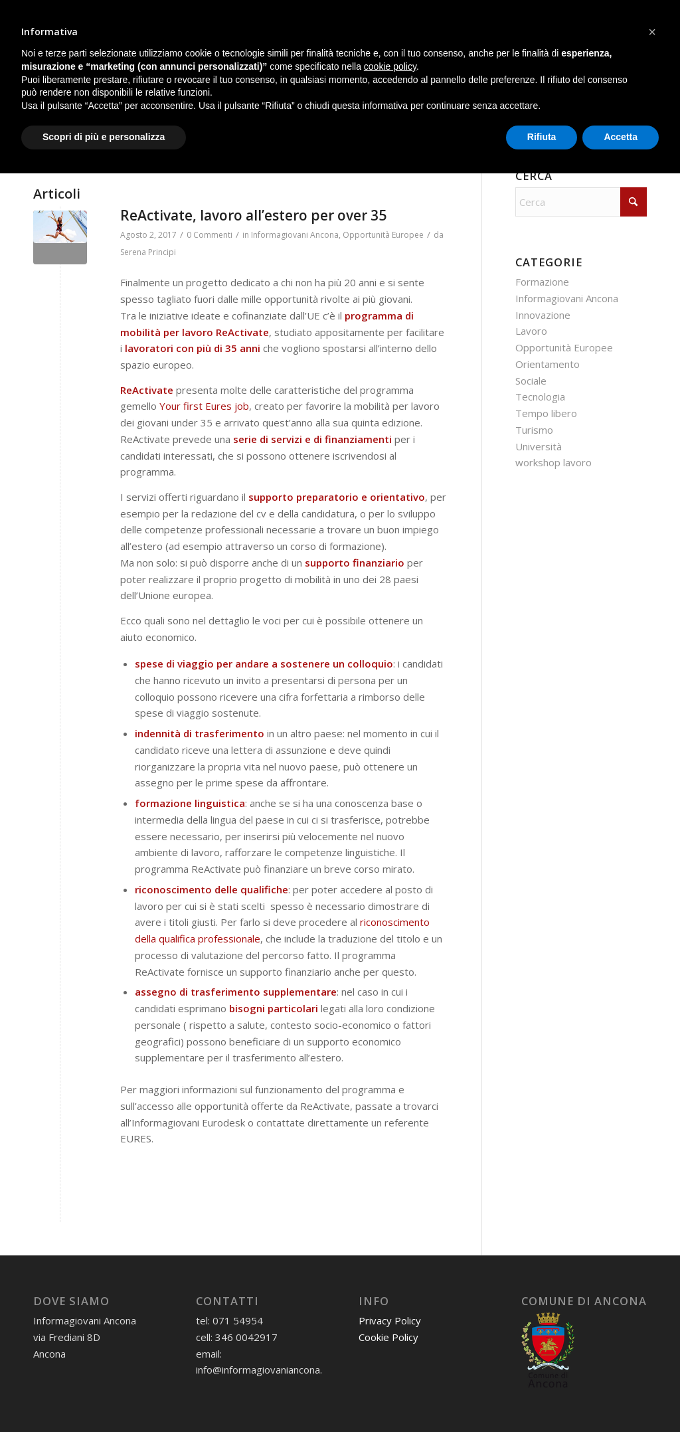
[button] (652, 1290)
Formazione (542, 281)
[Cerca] (124, 142)
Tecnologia (540, 396)
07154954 (85, 14)
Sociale (531, 380)
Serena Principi (148, 252)
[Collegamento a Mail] (517, 13)
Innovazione (542, 314)
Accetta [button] (621, 1395)
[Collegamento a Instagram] (576, 13)
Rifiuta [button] (541, 1395)
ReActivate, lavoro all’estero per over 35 (253, 215)
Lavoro (531, 330)
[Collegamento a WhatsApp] (537, 13)
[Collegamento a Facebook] (556, 13)
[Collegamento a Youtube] (616, 13)
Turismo (534, 429)
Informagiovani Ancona (295, 234)
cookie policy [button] (390, 1325)
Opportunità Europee (383, 234)
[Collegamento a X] (596, 13)
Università (538, 446)
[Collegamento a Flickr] (637, 13)
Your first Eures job (204, 405)
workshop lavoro (553, 462)
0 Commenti (209, 234)
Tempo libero (546, 413)
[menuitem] (65, 65)
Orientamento (547, 364)
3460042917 (151, 14)
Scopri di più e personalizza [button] (103, 1395)
